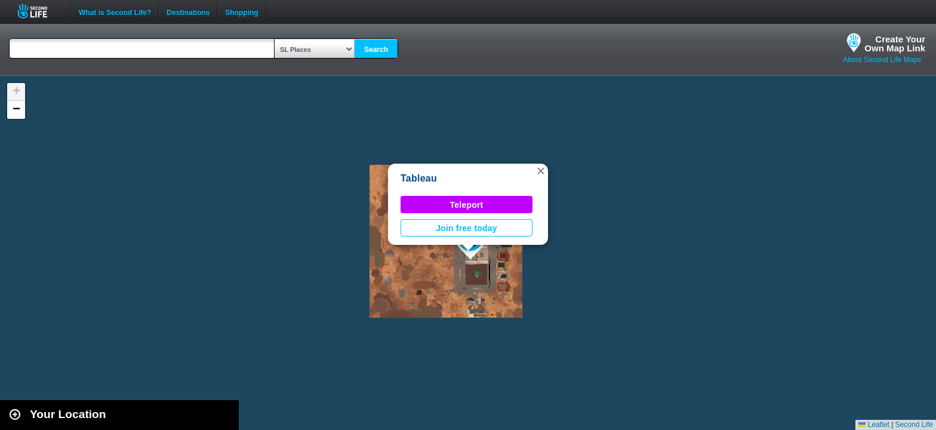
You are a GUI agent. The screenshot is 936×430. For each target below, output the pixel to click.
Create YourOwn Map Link (894, 43)
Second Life (39, 11)
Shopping (241, 11)
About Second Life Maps (882, 60)
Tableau (419, 178)
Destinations (188, 11)
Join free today (466, 228)
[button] (541, 171)
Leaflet (873, 424)
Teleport (467, 205)
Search (376, 49)
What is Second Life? (115, 11)
